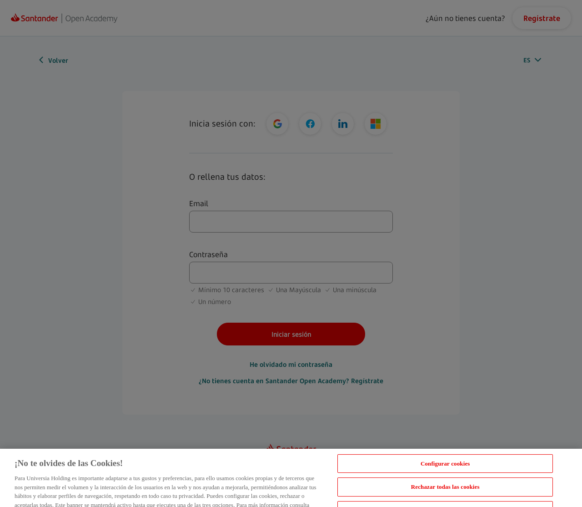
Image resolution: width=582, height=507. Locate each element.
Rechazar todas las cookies (445, 491)
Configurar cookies (445, 467)
